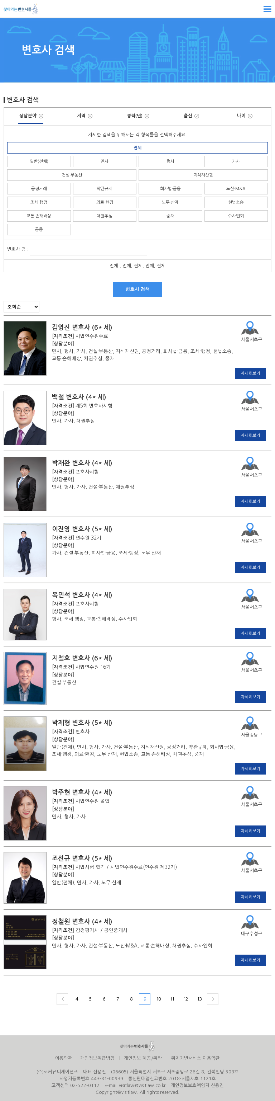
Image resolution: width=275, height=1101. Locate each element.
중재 (170, 216)
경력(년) (138, 115)
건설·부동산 (72, 175)
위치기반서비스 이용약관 (195, 1058)
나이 (244, 115)
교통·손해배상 (38, 216)
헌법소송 (236, 202)
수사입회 (236, 216)
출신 (191, 115)
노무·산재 (170, 202)
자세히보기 (250, 373)
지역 (84, 115)
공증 (39, 229)
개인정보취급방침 (97, 1058)
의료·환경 (104, 202)
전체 (137, 148)
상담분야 (31, 115)
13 (199, 999)
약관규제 (104, 189)
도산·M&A (236, 189)
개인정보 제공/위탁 (143, 1058)
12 (185, 999)
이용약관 (63, 1058)
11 (172, 999)
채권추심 (104, 216)
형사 (170, 161)
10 (158, 999)
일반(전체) (39, 161)
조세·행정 (38, 202)
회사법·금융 (170, 189)
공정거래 (39, 189)
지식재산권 (203, 175)
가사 (236, 161)
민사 (104, 161)
